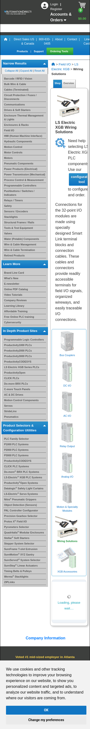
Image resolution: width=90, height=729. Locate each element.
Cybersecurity (12, 322)
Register (56, 9)
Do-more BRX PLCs (16, 383)
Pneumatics (11, 416)
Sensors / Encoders (16, 211)
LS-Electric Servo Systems (21, 493)
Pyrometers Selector (16, 527)
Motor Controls (13, 152)
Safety (8, 205)
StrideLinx (10, 411)
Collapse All (11, 70)
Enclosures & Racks (16, 124)
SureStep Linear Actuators (21, 565)
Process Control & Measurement (24, 180)
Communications (14, 104)
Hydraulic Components (18, 141)
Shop (57, 83)
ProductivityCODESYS (17, 361)
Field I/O (9, 130)
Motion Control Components (21, 400)
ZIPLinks (9, 582)
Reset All (40, 70)
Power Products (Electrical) (20, 169)
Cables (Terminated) (16, 89)
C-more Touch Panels (17, 389)
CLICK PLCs (11, 378)
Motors (8, 157)
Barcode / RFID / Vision (18, 78)
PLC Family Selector (16, 438)
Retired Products (14, 255)
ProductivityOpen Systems (21, 482)
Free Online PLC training (19, 316)
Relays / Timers (13, 200)
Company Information (45, 638)
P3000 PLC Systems (16, 455)
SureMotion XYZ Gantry (19, 554)
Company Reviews (15, 300)
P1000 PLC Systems (16, 444)
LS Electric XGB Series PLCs (21, 367)
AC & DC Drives (13, 394)
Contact (72, 39)
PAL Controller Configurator (21, 510)
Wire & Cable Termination (19, 250)
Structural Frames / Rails (19, 222)
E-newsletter (11, 283)
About (58, 39)
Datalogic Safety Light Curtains (23, 488)
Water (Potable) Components (21, 238)
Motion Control (13, 146)
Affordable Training (16, 311)
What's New (11, 278)
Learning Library (14, 305)
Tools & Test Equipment (18, 227)
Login (54, 4)
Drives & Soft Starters (17, 110)
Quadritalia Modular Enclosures (24, 532)
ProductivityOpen (14, 372)
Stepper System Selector (19, 543)
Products (23, 51)
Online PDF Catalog (16, 289)
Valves (8, 233)
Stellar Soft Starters (16, 538)
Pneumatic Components (18, 163)
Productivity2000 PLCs (18, 350)
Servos (8, 405)
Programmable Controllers (20, 185)
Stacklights (11, 216)
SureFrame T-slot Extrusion (20, 549)
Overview (68, 83)
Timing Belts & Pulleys (18, 571)
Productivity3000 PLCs (18, 356)
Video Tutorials (13, 294)
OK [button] (46, 710)
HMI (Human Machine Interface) (23, 135)
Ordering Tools (59, 51)
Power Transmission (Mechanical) (24, 174)
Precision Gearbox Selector (20, 516)
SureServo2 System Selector (22, 560)
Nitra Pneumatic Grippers (20, 499)
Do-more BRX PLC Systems (21, 471)
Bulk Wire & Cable (15, 84)
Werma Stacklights (16, 576)
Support (39, 51)
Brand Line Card (14, 272)
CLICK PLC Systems (16, 466)
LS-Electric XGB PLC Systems (23, 477)
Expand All (26, 70)
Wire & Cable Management (20, 244)
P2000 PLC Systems (16, 449)
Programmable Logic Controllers (24, 339)
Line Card (87, 41)
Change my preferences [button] (46, 720)
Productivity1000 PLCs (18, 345)
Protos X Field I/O (15, 521)
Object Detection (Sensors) (20, 504)
